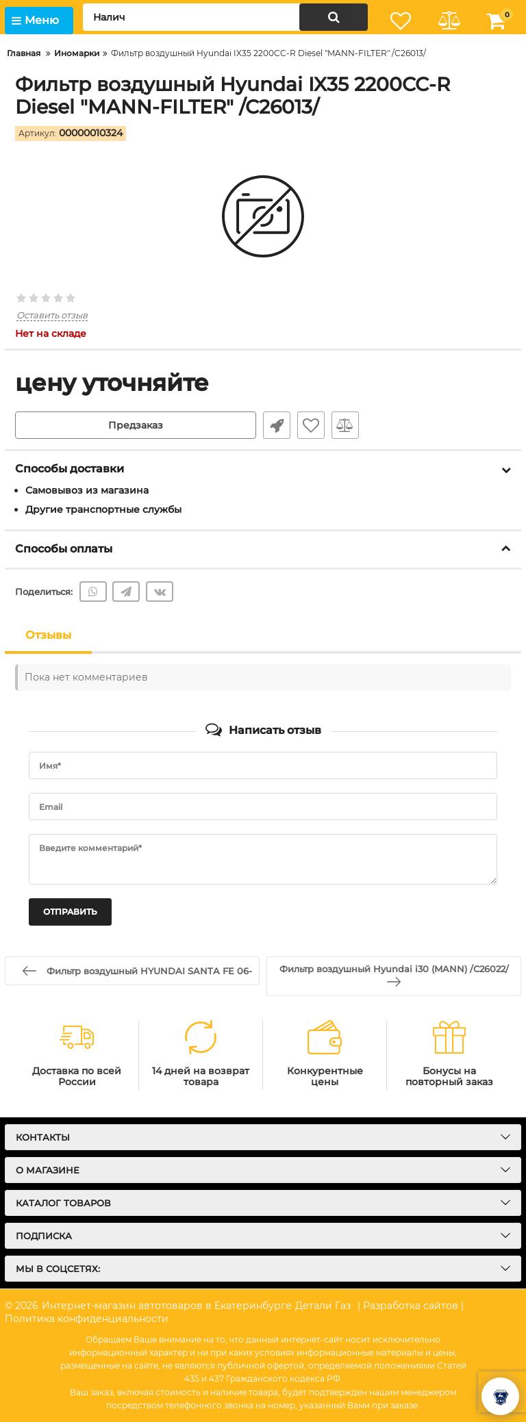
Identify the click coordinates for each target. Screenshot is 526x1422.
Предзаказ (135, 425)
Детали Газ (323, 1305)
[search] (225, 17)
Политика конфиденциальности (86, 1318)
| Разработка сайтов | (411, 1305)
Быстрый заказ (276, 425)
